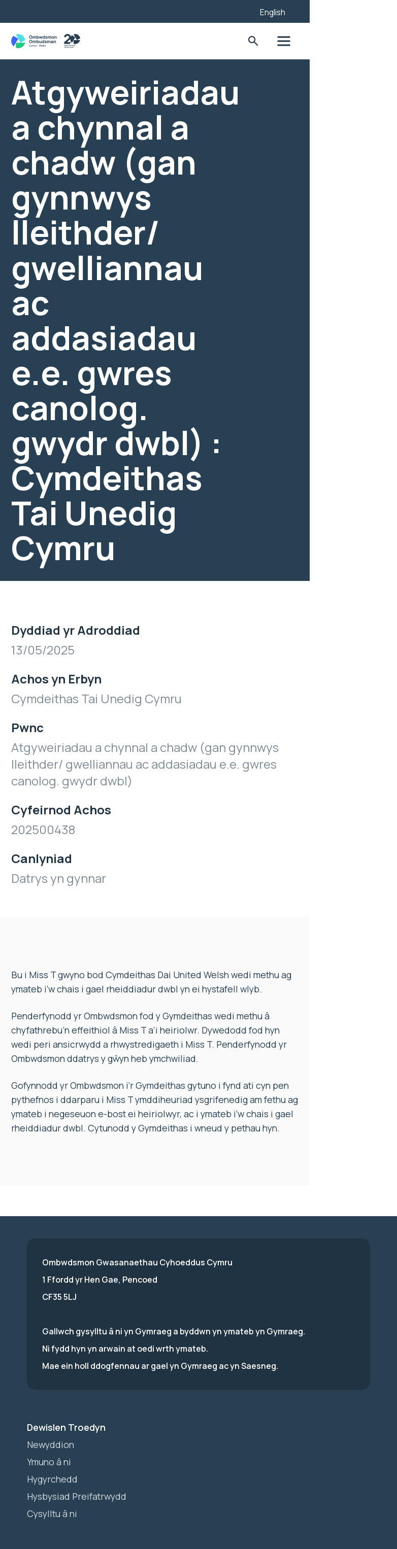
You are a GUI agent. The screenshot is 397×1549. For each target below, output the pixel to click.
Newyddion (51, 1385)
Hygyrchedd (53, 1419)
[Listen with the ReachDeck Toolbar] (307, 10)
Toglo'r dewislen (355, 41)
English (343, 12)
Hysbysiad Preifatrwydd (78, 1436)
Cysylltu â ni (53, 1454)
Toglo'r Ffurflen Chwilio (323, 41)
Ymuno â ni (50, 1402)
